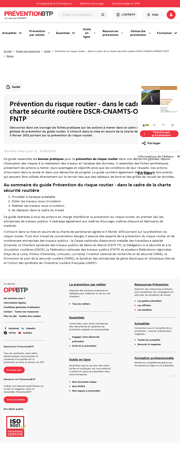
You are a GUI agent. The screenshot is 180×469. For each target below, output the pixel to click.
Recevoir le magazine (149, 344)
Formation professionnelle (154, 358)
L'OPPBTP (125, 15)
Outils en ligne (89, 33)
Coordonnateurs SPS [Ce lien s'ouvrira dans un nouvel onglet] (126, 3)
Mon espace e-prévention (86, 391)
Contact (8, 311)
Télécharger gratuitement (157, 133)
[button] (171, 14)
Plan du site (10, 316)
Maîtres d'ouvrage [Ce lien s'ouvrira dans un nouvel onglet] (92, 3)
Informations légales (15, 302)
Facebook (11, 328)
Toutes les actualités (149, 340)
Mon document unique (84, 382)
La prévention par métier (87, 284)
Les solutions (145, 310)
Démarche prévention (140, 33)
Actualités (12, 33)
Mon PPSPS (78, 386)
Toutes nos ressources (28, 51)
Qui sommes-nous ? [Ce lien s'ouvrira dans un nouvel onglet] (14, 298)
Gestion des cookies (30, 316)
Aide (152, 15)
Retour (10, 56)
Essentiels (66, 33)
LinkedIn (28, 328)
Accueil (8, 51)
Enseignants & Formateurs (54, 3)
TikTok (10, 333)
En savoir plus (14, 370)
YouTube (25, 333)
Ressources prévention (113, 33)
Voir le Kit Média (16, 399)
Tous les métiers (81, 304)
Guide (47, 51)
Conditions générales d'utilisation (22, 307)
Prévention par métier (39, 33)
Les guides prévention (149, 301)
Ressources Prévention (151, 284)
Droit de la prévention (84, 346)
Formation (167, 33)
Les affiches (144, 305)
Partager (151, 143)
